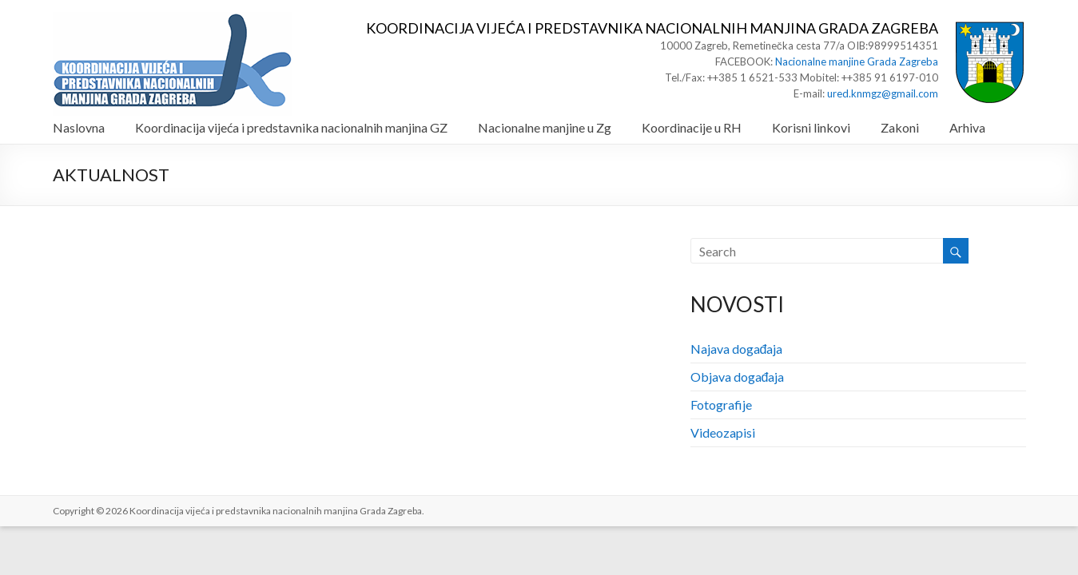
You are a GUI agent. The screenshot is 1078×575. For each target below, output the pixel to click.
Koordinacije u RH (692, 127)
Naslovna (79, 127)
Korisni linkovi (811, 127)
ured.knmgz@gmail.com (882, 93)
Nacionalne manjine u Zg (544, 127)
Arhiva (967, 127)
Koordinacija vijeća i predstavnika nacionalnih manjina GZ (291, 127)
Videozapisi (722, 432)
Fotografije (721, 404)
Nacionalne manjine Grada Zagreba (856, 61)
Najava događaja (736, 348)
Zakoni (900, 127)
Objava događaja (737, 376)
